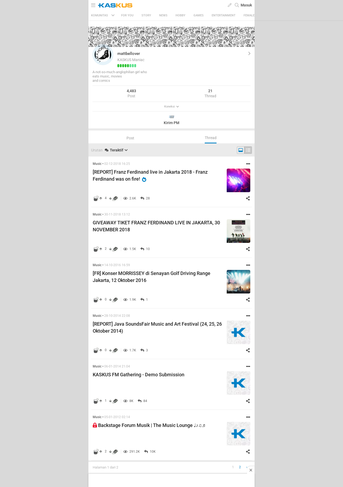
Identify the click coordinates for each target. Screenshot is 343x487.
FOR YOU (127, 15)
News (163, 15)
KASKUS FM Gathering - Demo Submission (138, 374)
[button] (102, 54)
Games (198, 15)
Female (249, 15)
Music (97, 164)
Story (146, 15)
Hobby (180, 15)
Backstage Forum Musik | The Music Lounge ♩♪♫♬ (149, 425)
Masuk (246, 5)
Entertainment (224, 15)
